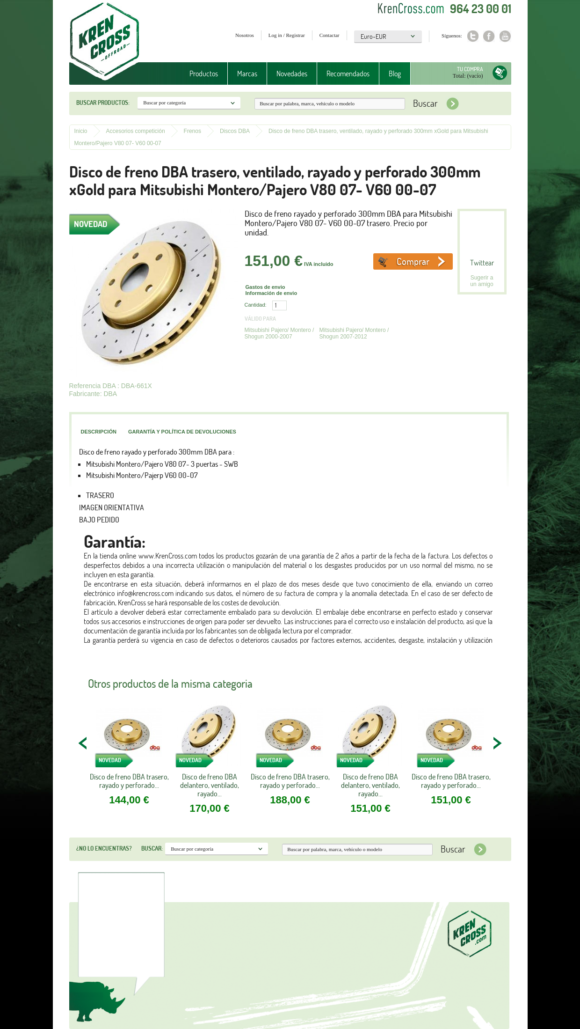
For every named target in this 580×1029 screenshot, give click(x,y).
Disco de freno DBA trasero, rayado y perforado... (129, 780)
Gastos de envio (265, 287)
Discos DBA (235, 131)
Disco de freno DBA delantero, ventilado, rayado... (209, 785)
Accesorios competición (135, 131)
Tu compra (470, 69)
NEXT (497, 743)
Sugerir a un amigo (481, 280)
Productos (203, 73)
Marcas (247, 73)
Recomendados (348, 73)
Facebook (489, 36)
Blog (395, 73)
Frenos (192, 131)
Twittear (482, 262)
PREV (83, 743)
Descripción (98, 431)
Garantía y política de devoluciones (182, 431)
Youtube (505, 36)
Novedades (291, 73)
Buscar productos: (103, 102)
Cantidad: (256, 305)
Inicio (80, 131)
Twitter (472, 36)
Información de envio (271, 293)
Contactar (329, 35)
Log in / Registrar (286, 35)
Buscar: (152, 848)
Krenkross (104, 42)
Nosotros (244, 35)
